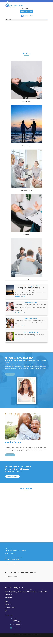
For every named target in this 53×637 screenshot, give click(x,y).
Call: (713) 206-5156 (26, 8)
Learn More (17, 296)
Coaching (26, 279)
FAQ (6, 610)
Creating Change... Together (31, 286)
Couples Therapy (26, 146)
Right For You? (8, 603)
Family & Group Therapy (26, 190)
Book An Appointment (12, 476)
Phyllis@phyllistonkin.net (17, 628)
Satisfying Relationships (31, 302)
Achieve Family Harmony (30, 318)
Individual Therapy (26, 101)
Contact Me (7, 612)
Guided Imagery (26, 234)
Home (6, 601)
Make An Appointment (26, 11)
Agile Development (19, 635)
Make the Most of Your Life (31, 332)
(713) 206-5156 (19, 625)
